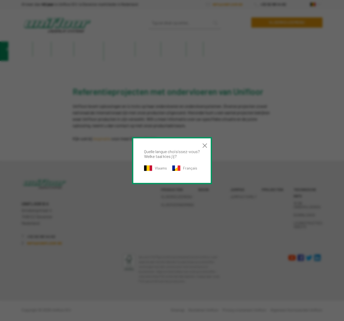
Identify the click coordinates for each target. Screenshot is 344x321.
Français (184, 168)
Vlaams (155, 168)
